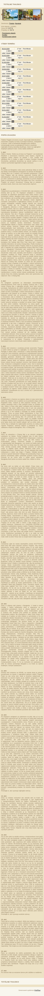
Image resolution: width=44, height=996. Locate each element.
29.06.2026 (6, 69)
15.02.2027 (6, 124)
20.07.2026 (6, 76)
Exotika (4, 35)
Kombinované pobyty (9, 37)
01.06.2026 (6, 62)
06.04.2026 (6, 49)
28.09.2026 (6, 90)
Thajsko (11, 23)
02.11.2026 (6, 96)
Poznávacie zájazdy (8, 33)
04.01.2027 (6, 110)
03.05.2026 (6, 55)
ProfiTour (37, 990)
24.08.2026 (6, 83)
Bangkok (18, 23)
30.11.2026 (6, 103)
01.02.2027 (6, 117)
